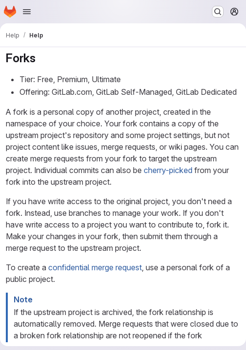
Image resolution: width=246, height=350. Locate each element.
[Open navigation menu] (27, 11)
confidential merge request (95, 267)
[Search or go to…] (218, 12)
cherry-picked (168, 170)
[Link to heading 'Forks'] (42, 58)
